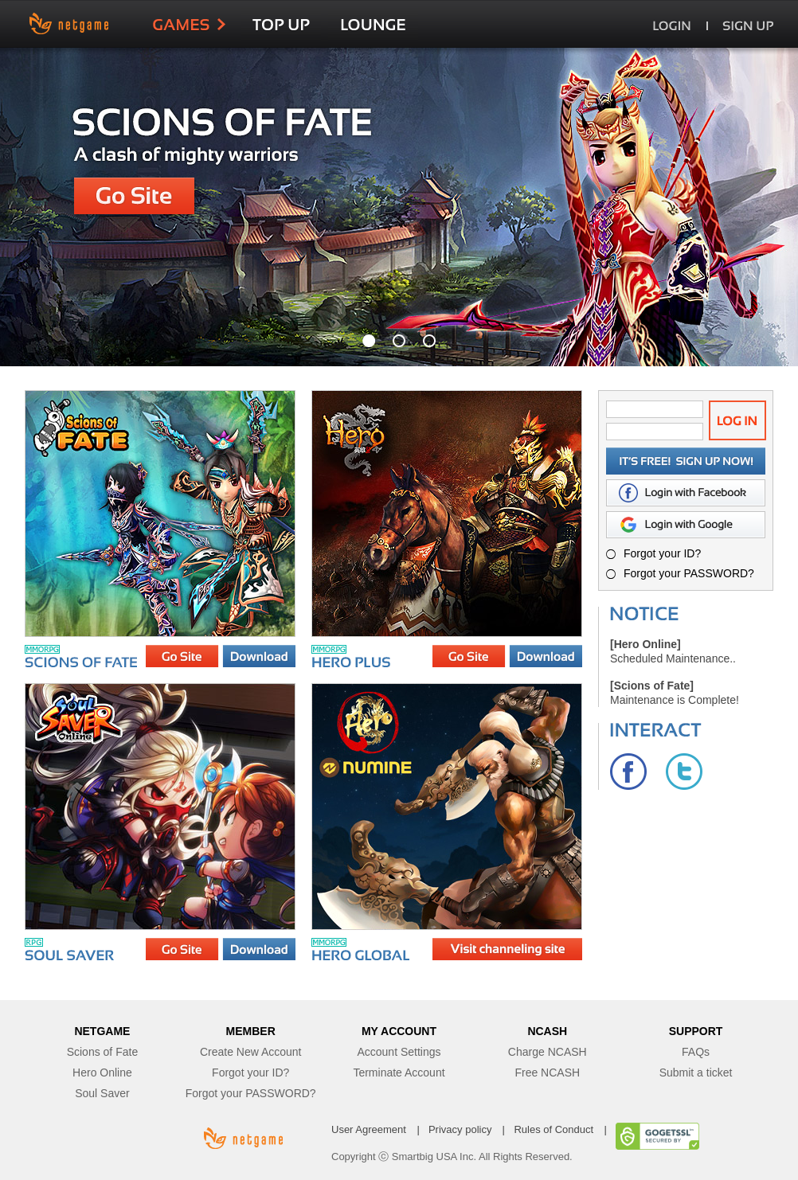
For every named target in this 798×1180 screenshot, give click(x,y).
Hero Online (102, 1072)
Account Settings (398, 1051)
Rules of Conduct (553, 1129)
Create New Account (251, 1051)
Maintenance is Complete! (674, 700)
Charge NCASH (547, 1051)
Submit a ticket (696, 1072)
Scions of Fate (103, 1051)
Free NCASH (547, 1072)
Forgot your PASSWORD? (689, 573)
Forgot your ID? (662, 553)
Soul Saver (102, 1093)
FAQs (696, 1051)
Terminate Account (398, 1072)
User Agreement (368, 1129)
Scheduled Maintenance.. (673, 658)
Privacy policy (459, 1129)
